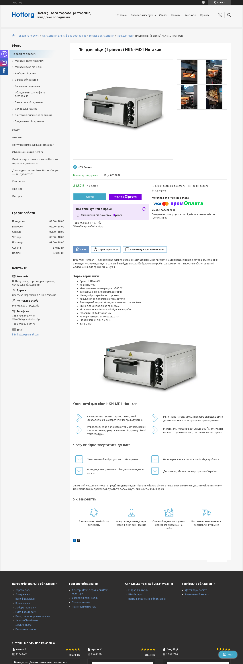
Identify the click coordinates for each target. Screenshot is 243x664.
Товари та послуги (142, 15)
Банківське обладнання (29, 102)
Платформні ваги (25, 611)
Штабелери (135, 594)
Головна (122, 15)
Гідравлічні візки (138, 590)
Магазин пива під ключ (28, 67)
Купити (90, 196)
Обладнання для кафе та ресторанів (64, 35)
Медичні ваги (23, 624)
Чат (228, 654)
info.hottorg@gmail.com (25, 334)
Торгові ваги (22, 590)
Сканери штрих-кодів (85, 597)
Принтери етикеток (84, 606)
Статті (163, 15)
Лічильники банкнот (197, 594)
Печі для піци (125, 35)
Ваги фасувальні (25, 598)
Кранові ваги (22, 603)
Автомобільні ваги (26, 620)
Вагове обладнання (26, 79)
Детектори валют (196, 590)
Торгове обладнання (27, 86)
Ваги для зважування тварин (32, 616)
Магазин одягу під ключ (29, 60)
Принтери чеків (81, 602)
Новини (175, 15)
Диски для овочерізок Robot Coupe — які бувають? (35, 172)
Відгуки (17, 196)
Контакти (190, 15)
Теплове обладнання (101, 35)
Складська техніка (26, 108)
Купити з (125, 197)
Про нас (204, 15)
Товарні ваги (22, 594)
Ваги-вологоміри (25, 629)
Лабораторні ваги (25, 607)
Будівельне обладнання (29, 121)
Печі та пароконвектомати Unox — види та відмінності (35, 161)
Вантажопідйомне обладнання (33, 115)
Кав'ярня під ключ (25, 73)
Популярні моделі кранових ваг (33, 144)
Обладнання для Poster (27, 152)
